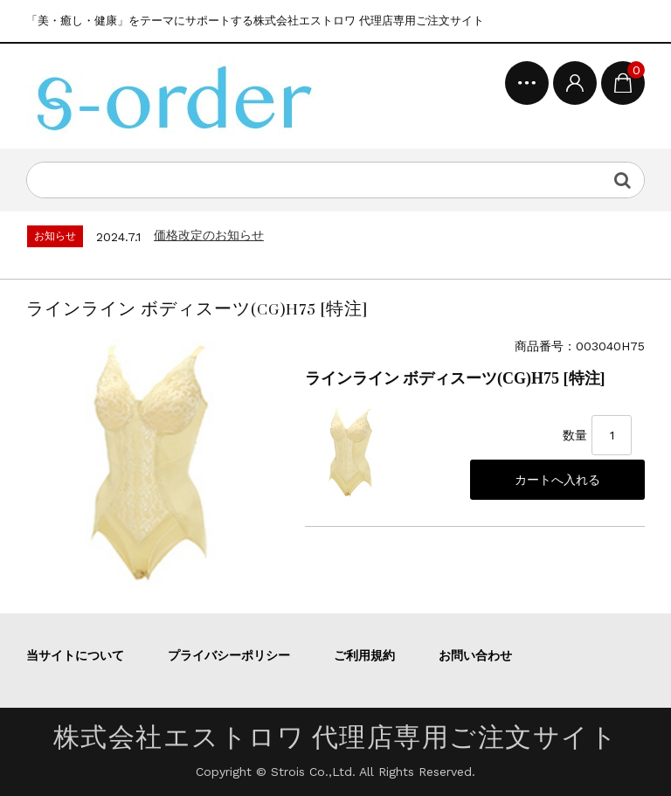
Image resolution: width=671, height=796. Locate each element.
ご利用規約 (364, 655)
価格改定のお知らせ (209, 235)
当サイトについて (75, 655)
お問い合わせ (475, 655)
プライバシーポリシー (229, 655)
